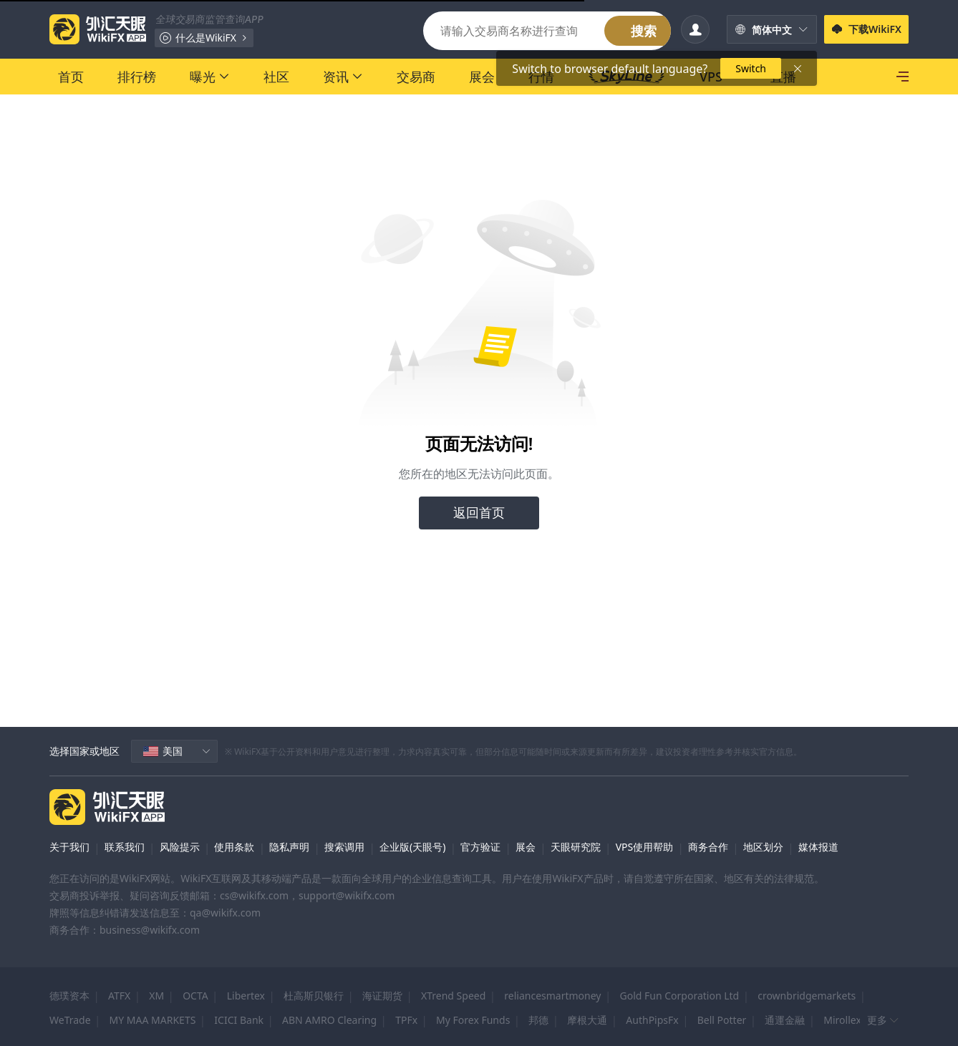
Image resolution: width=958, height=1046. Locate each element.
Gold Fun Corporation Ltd (680, 995)
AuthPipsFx (652, 1020)
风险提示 (180, 847)
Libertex (246, 995)
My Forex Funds (473, 1020)
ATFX (119, 995)
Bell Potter (722, 1020)
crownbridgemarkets (807, 995)
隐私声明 (289, 847)
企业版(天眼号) (412, 847)
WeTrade (70, 1020)
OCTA (195, 995)
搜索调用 (344, 847)
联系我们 (125, 847)
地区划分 (763, 847)
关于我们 (69, 847)
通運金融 (785, 1020)
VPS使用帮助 (645, 847)
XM (156, 995)
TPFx (406, 1020)
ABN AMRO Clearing (329, 1020)
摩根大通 (587, 1020)
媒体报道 (818, 847)
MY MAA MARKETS (153, 1020)
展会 (526, 847)
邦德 (538, 1020)
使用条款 (234, 847)
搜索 (644, 30)
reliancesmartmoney (552, 995)
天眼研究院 (576, 847)
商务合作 (708, 847)
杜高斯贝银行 (314, 995)
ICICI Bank (238, 1020)
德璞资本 (69, 995)
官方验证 (480, 847)
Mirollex (842, 1020)
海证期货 (382, 995)
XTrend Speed (453, 995)
